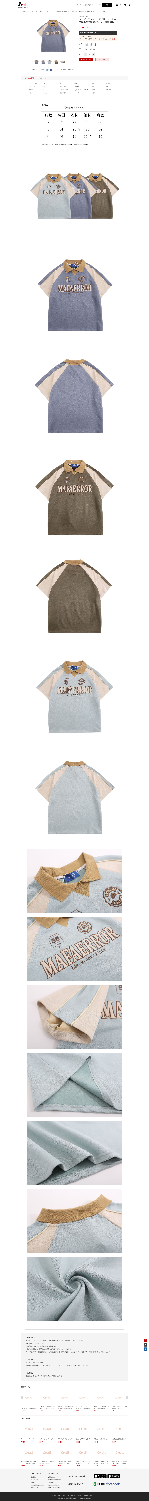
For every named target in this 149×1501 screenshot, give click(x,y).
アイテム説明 (29, 78)
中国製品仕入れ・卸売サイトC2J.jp (71, 1495)
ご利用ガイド (51, 1477)
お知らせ (33, 1482)
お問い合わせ (34, 1487)
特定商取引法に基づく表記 (54, 1479)
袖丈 (61, 83)
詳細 (113, 39)
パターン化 (32, 86)
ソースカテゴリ (33, 83)
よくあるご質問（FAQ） (54, 1487)
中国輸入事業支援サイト (89, 1495)
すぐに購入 (102, 59)
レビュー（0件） (42, 78)
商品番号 (94, 89)
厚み (93, 86)
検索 (107, 5)
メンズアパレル (33, 11)
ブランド (31, 93)
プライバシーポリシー (53, 1485)
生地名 (93, 93)
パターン (94, 83)
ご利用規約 (50, 1482)
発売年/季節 (63, 93)
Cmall (18, 11)
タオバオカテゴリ (64, 89)
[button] (22, 1397)
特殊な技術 (63, 86)
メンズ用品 (25, 11)
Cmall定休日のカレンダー (37, 1485)
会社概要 (33, 1477)
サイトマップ (34, 1479)
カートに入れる (86, 59)
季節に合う (32, 89)
